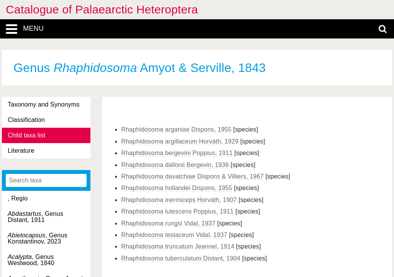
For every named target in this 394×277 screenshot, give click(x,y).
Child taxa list (26, 135)
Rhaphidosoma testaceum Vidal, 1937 (174, 235)
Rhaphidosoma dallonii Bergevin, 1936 (175, 165)
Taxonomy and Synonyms (44, 104)
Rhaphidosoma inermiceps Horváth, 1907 (179, 200)
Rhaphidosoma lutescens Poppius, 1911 (177, 211)
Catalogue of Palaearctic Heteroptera (102, 9)
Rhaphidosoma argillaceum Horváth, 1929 (180, 141)
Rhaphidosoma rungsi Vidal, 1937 (168, 223)
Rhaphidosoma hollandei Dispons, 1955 (176, 188)
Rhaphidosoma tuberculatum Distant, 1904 (180, 258)
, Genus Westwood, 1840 (31, 260)
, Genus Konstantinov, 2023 (37, 238)
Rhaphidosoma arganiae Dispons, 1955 (176, 129)
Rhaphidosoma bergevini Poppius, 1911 (177, 153)
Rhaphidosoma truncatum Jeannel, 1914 (177, 246)
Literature (21, 150)
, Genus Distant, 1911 (35, 216)
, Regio (18, 198)
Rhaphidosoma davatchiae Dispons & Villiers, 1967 (192, 176)
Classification (26, 120)
